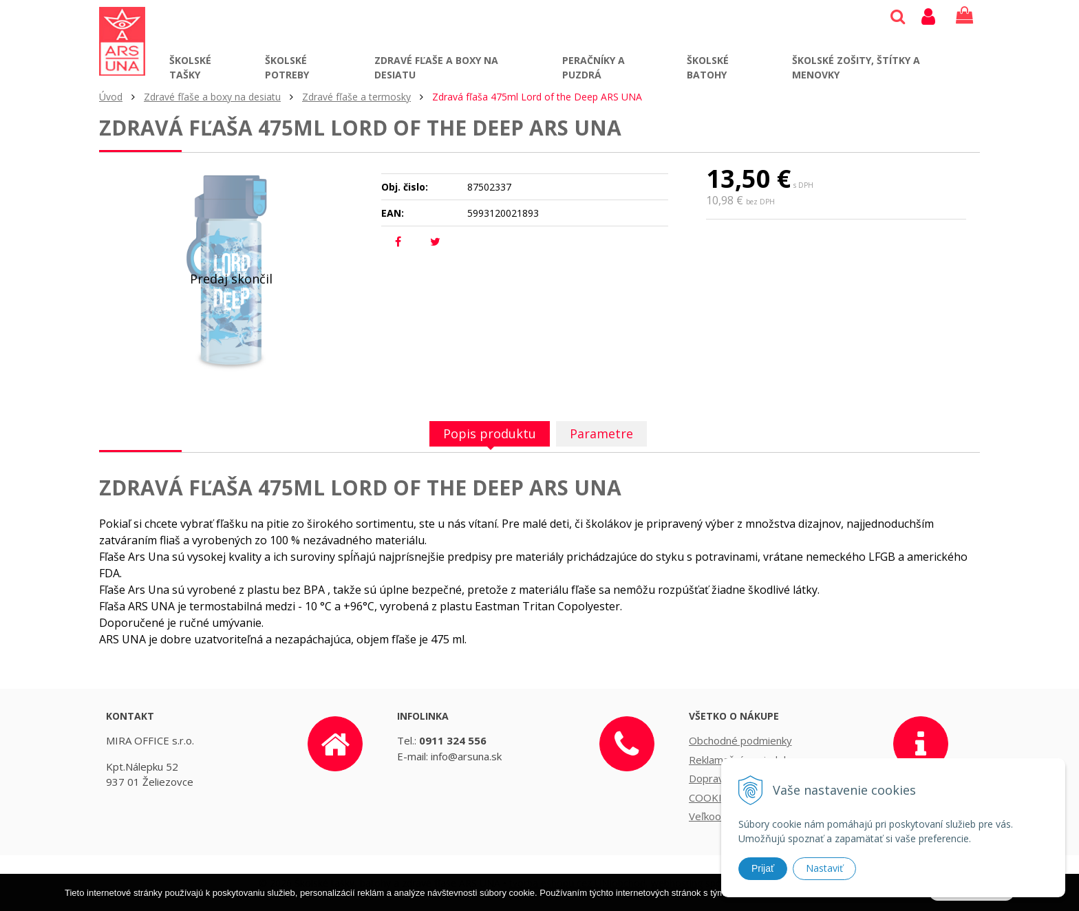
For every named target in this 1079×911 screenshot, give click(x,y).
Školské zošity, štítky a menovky (856, 67)
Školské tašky (190, 67)
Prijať (762, 868)
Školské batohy (708, 67)
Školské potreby (287, 67)
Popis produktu (489, 433)
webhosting (677, 883)
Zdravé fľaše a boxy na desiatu (436, 67)
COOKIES (711, 797)
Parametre (601, 433)
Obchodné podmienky (740, 740)
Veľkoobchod (719, 816)
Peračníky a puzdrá (593, 67)
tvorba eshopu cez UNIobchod (577, 883)
